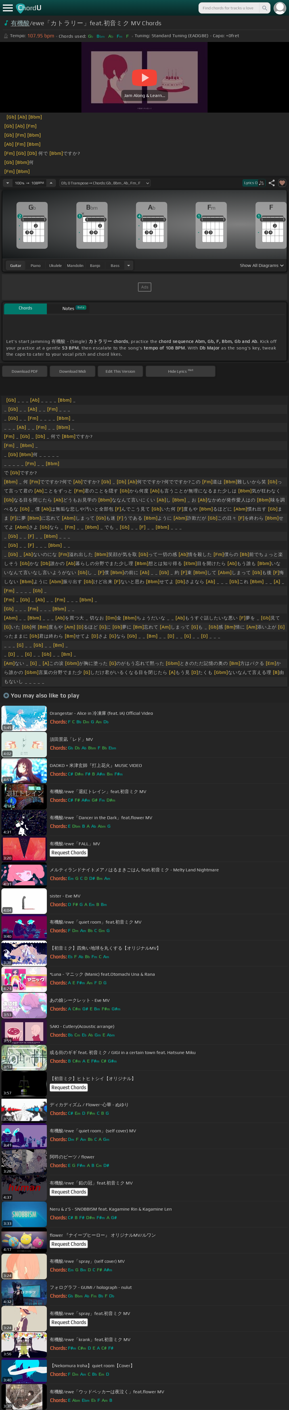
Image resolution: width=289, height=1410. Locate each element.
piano (36, 265)
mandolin (75, 265)
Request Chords (68, 852)
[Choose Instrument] (128, 265)
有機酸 (20, 23)
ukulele (55, 265)
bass (115, 265)
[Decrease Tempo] (7, 183)
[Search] (264, 8)
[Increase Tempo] (51, 183)
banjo (95, 265)
